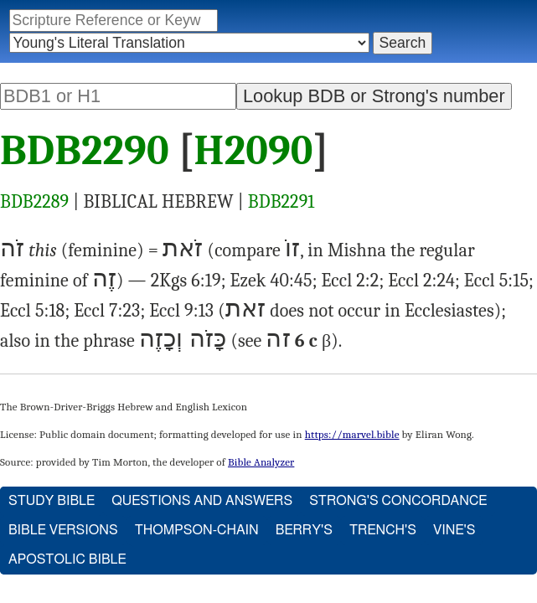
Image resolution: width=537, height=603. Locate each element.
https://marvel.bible (352, 434)
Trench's (382, 530)
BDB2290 (84, 150)
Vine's (454, 530)
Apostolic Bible (67, 559)
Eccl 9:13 (181, 311)
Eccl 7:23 (107, 311)
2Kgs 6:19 (186, 280)
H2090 (253, 150)
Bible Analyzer (261, 462)
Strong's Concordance (398, 501)
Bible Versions (63, 530)
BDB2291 (281, 202)
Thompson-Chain (197, 530)
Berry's (304, 530)
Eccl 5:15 (496, 280)
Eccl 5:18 (32, 311)
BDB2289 (34, 202)
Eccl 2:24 (421, 280)
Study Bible (51, 501)
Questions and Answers (201, 501)
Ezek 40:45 (271, 280)
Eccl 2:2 (350, 280)
